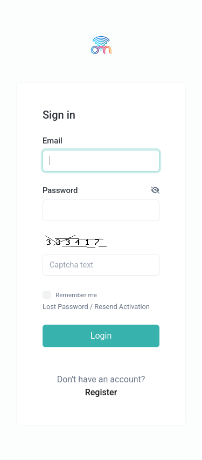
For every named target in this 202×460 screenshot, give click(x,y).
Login (101, 336)
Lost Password (65, 307)
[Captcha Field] (101, 265)
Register (101, 392)
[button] (155, 190)
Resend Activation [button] (122, 307)
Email (52, 141)
